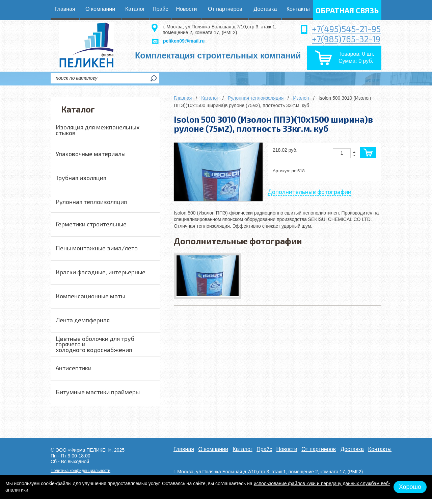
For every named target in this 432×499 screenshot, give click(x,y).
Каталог (209, 98)
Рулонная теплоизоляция (256, 98)
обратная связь (347, 10)
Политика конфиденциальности (80, 470)
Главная (183, 98)
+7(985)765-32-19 (346, 39)
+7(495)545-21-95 (346, 29)
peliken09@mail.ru (184, 41)
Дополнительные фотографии (309, 191)
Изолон (301, 98)
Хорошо (410, 486)
